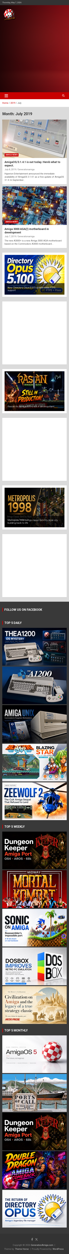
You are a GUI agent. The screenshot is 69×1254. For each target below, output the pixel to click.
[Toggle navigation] (6, 95)
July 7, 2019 (10, 236)
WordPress (58, 1249)
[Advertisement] (34, 56)
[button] (34, 275)
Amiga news (11, 155)
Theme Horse (22, 1249)
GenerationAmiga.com (42, 1245)
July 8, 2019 (10, 169)
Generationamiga (26, 169)
